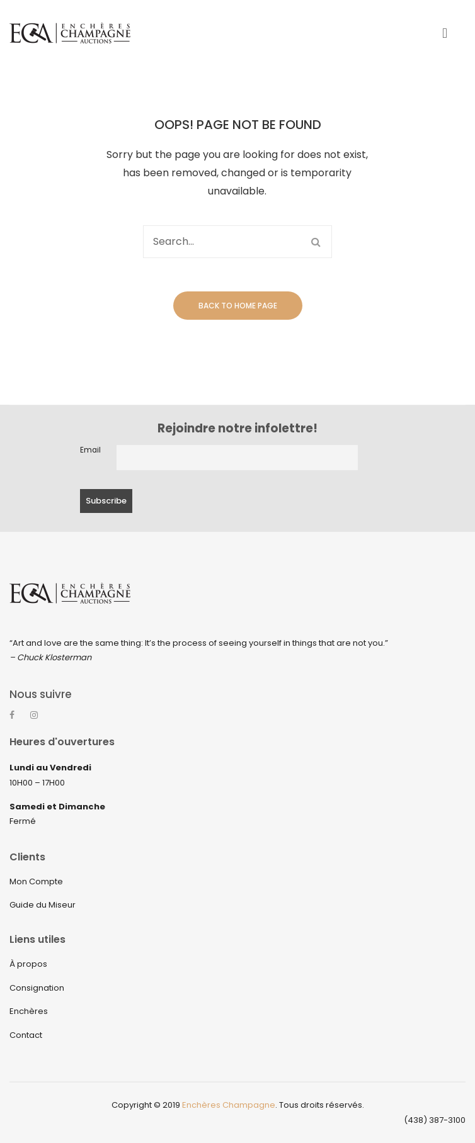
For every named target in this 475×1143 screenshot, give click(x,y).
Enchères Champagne (228, 1106)
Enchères (28, 1012)
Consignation (36, 988)
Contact (25, 1035)
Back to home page (237, 305)
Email (90, 450)
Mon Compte (36, 881)
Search (315, 241)
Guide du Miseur (42, 905)
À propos (28, 965)
